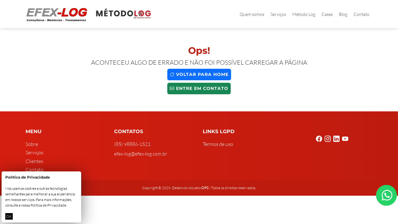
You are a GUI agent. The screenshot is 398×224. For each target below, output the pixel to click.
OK (9, 216)
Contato (361, 14)
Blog (343, 14)
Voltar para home (199, 74)
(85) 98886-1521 (132, 144)
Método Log (303, 14)
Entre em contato (199, 88)
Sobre (31, 144)
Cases (327, 14)
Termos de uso (218, 144)
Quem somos (252, 14)
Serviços (278, 14)
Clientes (34, 161)
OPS (204, 187)
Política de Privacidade (48, 205)
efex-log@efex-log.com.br (140, 154)
